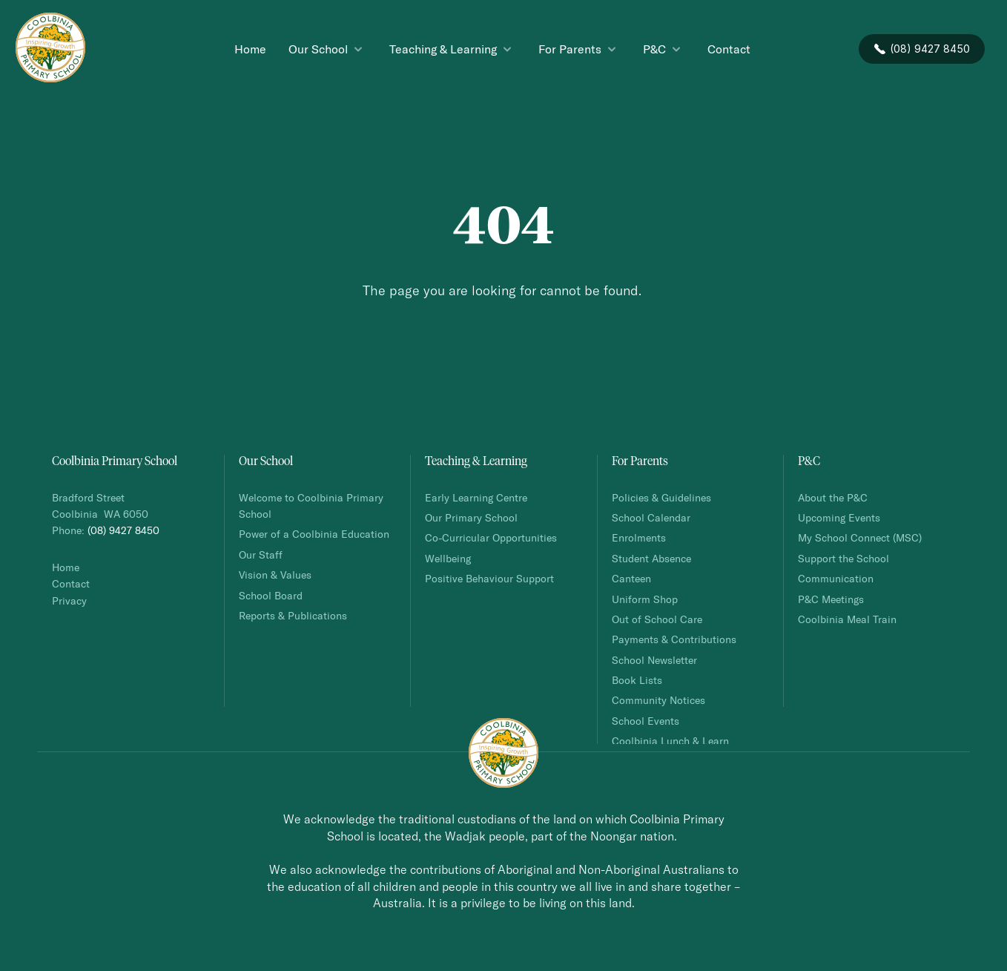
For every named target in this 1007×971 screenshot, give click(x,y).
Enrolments (639, 537)
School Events (645, 720)
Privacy (69, 600)
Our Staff (261, 554)
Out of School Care (657, 619)
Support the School (843, 558)
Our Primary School (471, 517)
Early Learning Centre (476, 497)
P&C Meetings (831, 599)
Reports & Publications (293, 615)
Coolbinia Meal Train (847, 619)
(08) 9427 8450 (123, 530)
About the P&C (833, 497)
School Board (271, 595)
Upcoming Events (839, 517)
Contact (71, 583)
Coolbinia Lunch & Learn (672, 740)
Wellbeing (448, 558)
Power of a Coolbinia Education (314, 533)
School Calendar (651, 517)
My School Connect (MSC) (860, 537)
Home (65, 567)
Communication (836, 578)
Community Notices (658, 700)
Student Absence (651, 558)
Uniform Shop (645, 599)
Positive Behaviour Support (489, 578)
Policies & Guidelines (661, 497)
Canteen (631, 578)
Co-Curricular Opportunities (491, 537)
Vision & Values (275, 574)
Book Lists (637, 680)
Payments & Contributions (674, 639)
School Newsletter (654, 660)
